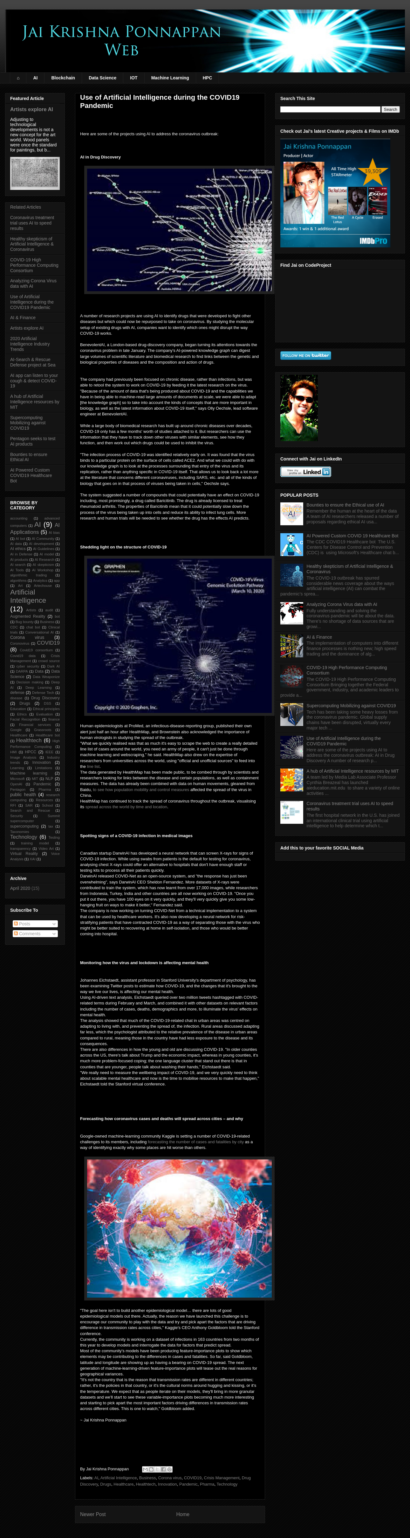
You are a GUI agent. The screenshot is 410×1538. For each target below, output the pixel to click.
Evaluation (44, 714)
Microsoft (17, 779)
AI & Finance (23, 317)
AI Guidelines (43, 549)
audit (49, 610)
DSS (47, 703)
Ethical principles (46, 709)
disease (16, 698)
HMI (13, 752)
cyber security (28, 666)
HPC (207, 77)
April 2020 (20, 888)
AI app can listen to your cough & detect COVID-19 (34, 381)
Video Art (46, 848)
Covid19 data (23, 656)
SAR (29, 805)
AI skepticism (43, 565)
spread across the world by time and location (126, 806)
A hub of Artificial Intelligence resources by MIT (34, 402)
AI (35, 77)
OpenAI (16, 784)
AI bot (20, 539)
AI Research (44, 559)
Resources (44, 800)
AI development (41, 544)
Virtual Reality (24, 853)
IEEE (49, 752)
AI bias (54, 532)
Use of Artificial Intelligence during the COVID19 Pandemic (32, 302)
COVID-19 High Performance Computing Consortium (34, 265)
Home (183, 1514)
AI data (16, 544)
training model (35, 843)
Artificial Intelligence (118, 1477)
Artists (31, 610)
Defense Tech (43, 693)
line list (93, 766)
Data (39, 671)
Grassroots (42, 730)
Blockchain (63, 77)
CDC (14, 627)
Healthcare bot (48, 735)
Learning (17, 768)
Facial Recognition (25, 719)
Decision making (29, 682)
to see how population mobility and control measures (141, 789)
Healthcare (123, 1484)
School (47, 805)
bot (57, 616)
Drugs (105, 1484)
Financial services (35, 725)
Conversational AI (39, 632)
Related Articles (25, 207)
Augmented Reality (27, 616)
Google (16, 730)
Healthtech (145, 1484)
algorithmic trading (28, 575)
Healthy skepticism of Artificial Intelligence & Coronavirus (32, 244)
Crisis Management (222, 1477)
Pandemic (188, 1484)
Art (20, 586)
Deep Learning (38, 687)
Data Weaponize (46, 677)
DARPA (22, 671)
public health (23, 794)
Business (147, 1477)
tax (50, 826)
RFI (13, 805)
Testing (54, 837)
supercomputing (24, 826)
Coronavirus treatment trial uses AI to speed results (32, 223)
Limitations (43, 768)
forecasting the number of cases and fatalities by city (196, 1141)
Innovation (167, 1484)
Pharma (207, 1484)
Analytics (40, 580)
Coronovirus (19, 643)
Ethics (22, 714)
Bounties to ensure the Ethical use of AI (345, 504)
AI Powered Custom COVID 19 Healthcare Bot (353, 535)
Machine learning (28, 773)
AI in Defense (21, 554)
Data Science (102, 77)
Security (16, 816)
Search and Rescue (30, 810)
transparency (20, 848)
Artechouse (43, 586)
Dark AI (53, 666)
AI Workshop (42, 570)
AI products (19, 559)
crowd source (49, 661)
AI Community (43, 539)
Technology (227, 1484)
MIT (35, 779)
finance (54, 719)
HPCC (31, 752)
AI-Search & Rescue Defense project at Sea (32, 362)
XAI (33, 859)
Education (18, 709)
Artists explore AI (31, 109)
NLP (49, 778)
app (57, 580)
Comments (27, 933)
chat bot (33, 627)
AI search (17, 565)
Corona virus (170, 1477)
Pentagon (17, 789)
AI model (46, 554)
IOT (133, 77)
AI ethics (18, 549)
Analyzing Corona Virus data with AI (342, 604)
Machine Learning (170, 77)
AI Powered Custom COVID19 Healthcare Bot (31, 475)
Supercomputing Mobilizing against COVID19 (27, 423)
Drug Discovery (45, 698)
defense (17, 692)
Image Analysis (23, 757)
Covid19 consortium (36, 650)
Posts (22, 923)
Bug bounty (25, 622)
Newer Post (93, 1514)
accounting (18, 518)
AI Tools (17, 570)
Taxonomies (19, 832)
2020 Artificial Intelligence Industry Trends (30, 344)
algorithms (18, 580)
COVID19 (193, 1477)
